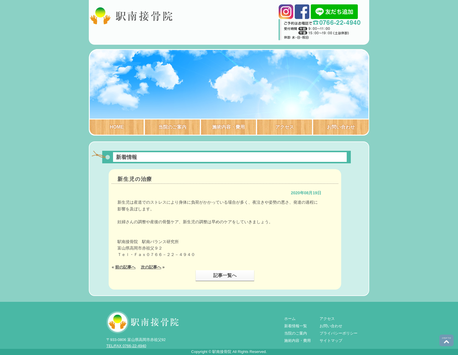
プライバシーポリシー (339, 333)
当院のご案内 (172, 126)
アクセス (284, 126)
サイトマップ (331, 340)
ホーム (290, 318)
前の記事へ (125, 267)
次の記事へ (151, 267)
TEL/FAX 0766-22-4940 (126, 346)
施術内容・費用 (228, 126)
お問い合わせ (341, 126)
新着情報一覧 (295, 326)
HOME (117, 126)
